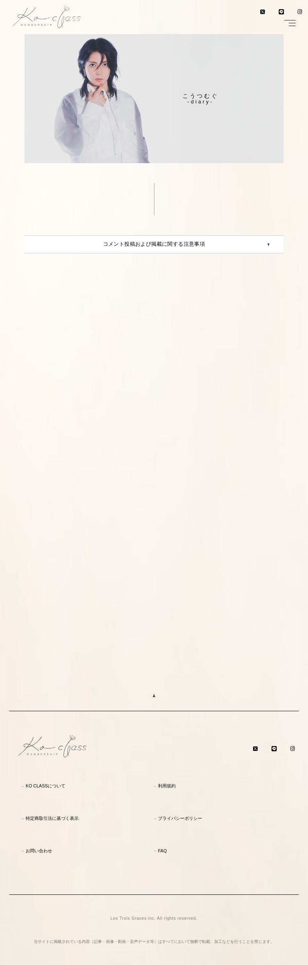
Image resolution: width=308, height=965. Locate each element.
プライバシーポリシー (180, 818)
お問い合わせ (39, 850)
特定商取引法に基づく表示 (52, 818)
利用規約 (167, 785)
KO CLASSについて (45, 785)
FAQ (162, 850)
